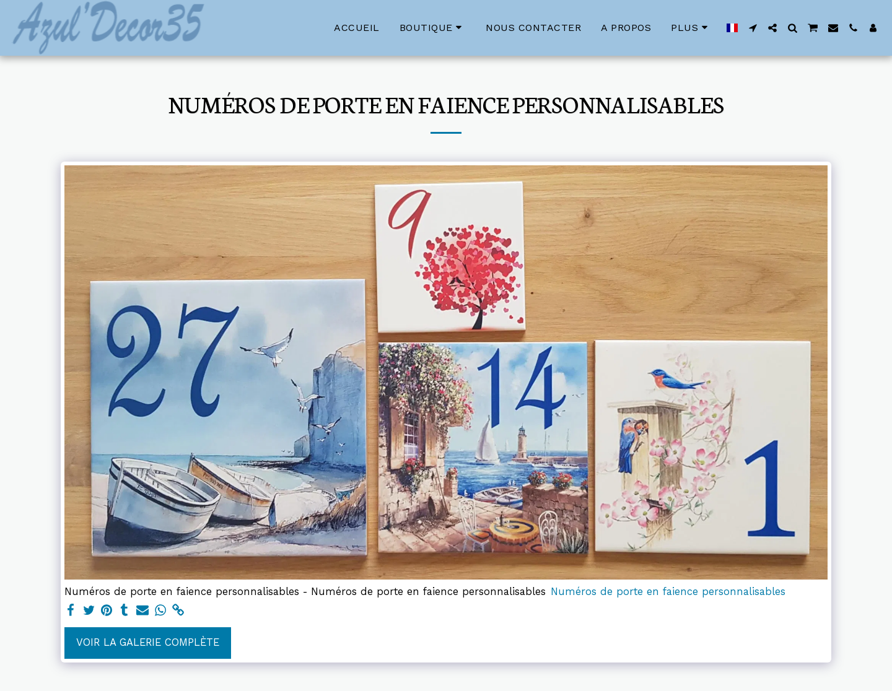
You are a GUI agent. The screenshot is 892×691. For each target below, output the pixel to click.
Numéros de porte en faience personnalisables (668, 592)
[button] (752, 28)
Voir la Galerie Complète (147, 642)
